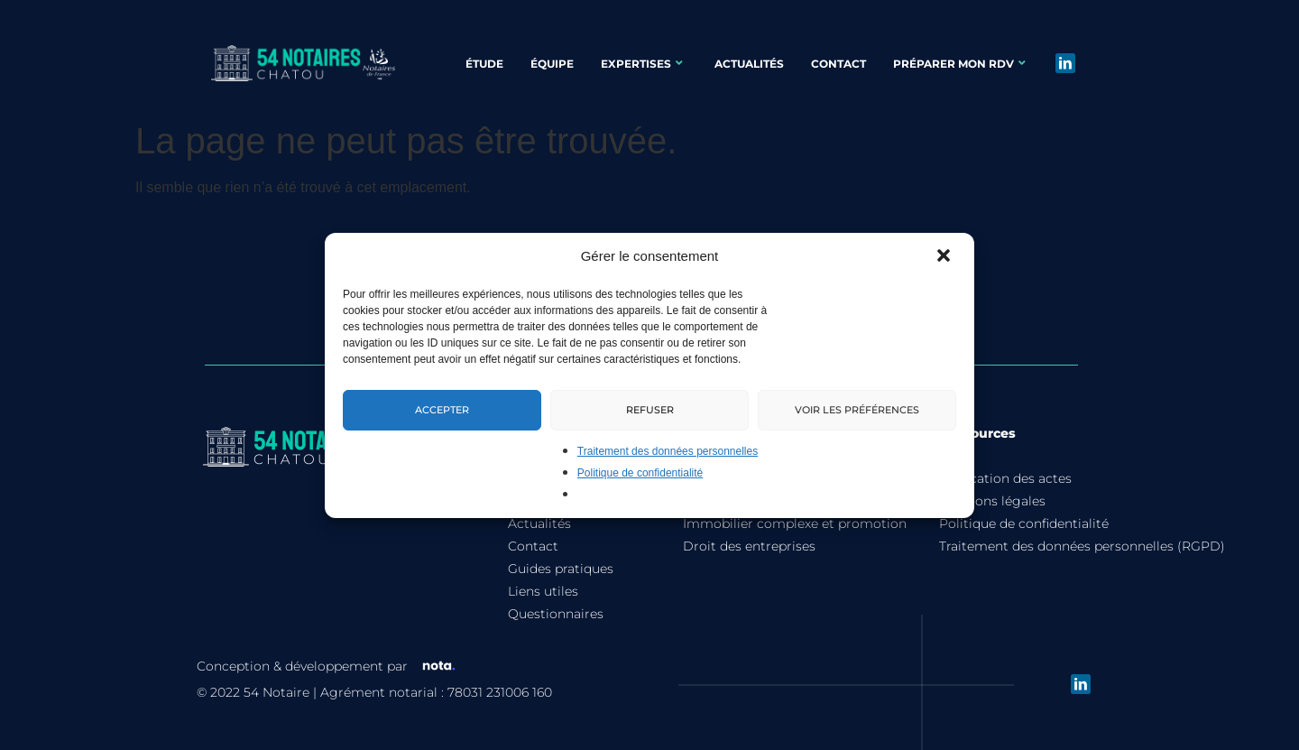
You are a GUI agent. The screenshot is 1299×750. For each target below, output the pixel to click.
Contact (838, 63)
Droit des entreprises (749, 560)
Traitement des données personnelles (667, 451)
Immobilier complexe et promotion (795, 538)
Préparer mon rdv (959, 63)
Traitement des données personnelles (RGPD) (1082, 560)
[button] (945, 257)
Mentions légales (992, 515)
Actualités (749, 63)
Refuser (650, 409)
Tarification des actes (1005, 493)
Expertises (642, 63)
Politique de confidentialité (640, 473)
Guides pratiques (560, 583)
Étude (484, 63)
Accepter (442, 409)
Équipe (552, 63)
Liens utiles (543, 605)
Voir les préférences (857, 409)
